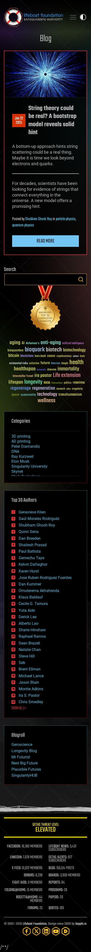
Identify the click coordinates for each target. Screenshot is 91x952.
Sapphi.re (80, 924)
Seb (22, 662)
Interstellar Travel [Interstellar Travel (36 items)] (23, 376)
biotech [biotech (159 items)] (54, 350)
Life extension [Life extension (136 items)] (67, 375)
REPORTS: (55, 883)
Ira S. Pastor (29, 695)
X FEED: (16, 868)
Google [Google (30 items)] (64, 363)
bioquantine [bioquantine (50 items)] (16, 350)
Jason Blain (29, 682)
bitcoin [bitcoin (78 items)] (13, 355)
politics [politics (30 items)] (68, 383)
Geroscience (21, 744)
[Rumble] (65, 931)
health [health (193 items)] (76, 362)
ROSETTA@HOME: (27, 897)
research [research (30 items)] (60, 389)
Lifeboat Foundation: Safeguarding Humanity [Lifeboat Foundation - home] (33, 17)
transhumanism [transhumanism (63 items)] (70, 394)
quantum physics (23, 225)
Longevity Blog (24, 750)
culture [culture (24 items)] (76, 356)
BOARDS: (54, 875)
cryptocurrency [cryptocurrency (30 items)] (64, 356)
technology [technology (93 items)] (47, 394)
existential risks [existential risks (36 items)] (18, 363)
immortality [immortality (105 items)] (68, 369)
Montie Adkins (31, 689)
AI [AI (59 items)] (23, 343)
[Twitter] (36, 931)
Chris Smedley (31, 702)
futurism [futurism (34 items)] (55, 363)
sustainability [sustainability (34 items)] (28, 395)
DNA (15, 451)
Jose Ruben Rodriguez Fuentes (45, 577)
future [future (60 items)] (45, 363)
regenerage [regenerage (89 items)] (20, 388)
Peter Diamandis (25, 446)
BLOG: (52, 868)
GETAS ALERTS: (58, 857)
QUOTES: (54, 908)
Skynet (17, 471)
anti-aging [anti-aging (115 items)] (51, 343)
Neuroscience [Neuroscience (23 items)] (57, 383)
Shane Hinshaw (32, 630)
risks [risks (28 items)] (68, 388)
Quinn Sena (29, 531)
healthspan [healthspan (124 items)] (25, 369)
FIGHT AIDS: (19, 883)
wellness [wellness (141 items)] (46, 401)
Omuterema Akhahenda (39, 590)
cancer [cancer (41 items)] (51, 356)
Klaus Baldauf (31, 597)
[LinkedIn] (46, 931)
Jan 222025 (19, 120)
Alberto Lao (28, 623)
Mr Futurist (20, 757)
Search (81, 279)
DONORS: (29, 875)
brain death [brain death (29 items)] (40, 356)
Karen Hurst (29, 571)
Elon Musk (20, 461)
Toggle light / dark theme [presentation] (83, 17)
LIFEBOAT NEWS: (59, 846)
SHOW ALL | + (18, 708)
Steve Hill (27, 656)
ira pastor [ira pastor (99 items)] (43, 375)
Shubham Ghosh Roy (38, 219)
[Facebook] (27, 931)
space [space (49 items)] (15, 395)
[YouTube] (56, 931)
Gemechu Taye (31, 558)
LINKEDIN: (16, 857)
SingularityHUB (24, 775)
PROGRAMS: (56, 890)
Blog (45, 39)
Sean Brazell (29, 643)
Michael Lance (31, 676)
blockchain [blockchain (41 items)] (26, 356)
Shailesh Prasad (33, 545)
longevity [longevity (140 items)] (33, 382)
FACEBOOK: (14, 846)
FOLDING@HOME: (15, 890)
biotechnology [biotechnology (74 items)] (74, 350)
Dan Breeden (30, 538)
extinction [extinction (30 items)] (34, 363)
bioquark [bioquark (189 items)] (35, 349)
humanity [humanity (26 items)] (41, 369)
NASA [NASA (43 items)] (47, 383)
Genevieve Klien (32, 512)
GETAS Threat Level (45, 828)
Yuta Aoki (27, 610)
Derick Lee (27, 617)
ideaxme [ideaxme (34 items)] (51, 370)
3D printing (20, 436)
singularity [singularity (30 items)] (77, 389)
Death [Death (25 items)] (82, 356)
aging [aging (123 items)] (14, 343)
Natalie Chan (30, 649)
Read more (46, 241)
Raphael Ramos (32, 636)
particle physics (65, 219)
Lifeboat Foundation (35, 924)
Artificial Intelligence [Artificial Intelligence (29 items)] (73, 343)
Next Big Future (24, 763)
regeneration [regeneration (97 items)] (43, 388)
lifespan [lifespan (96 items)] (15, 382)
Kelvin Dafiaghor (33, 564)
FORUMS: (33, 908)
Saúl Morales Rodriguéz (39, 518)
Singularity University (29, 466)
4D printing (20, 441)
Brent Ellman (30, 669)
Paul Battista (30, 551)
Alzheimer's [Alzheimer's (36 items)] (32, 343)
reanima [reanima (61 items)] (79, 382)
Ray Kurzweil (22, 456)
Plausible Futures (26, 769)
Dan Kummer (30, 584)
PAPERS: (54, 897)
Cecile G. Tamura (33, 603)
